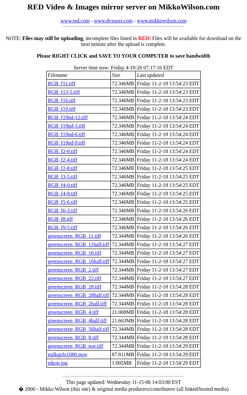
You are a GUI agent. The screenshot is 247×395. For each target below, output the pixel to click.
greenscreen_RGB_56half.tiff (78, 329)
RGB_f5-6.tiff (62, 202)
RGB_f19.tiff (61, 109)
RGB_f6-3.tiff (62, 210)
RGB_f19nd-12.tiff (68, 117)
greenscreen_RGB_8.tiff (73, 337)
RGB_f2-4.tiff (62, 159)
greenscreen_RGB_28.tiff (74, 286)
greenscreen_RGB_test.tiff (75, 346)
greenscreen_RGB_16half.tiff (78, 261)
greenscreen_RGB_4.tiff (73, 312)
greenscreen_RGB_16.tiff (74, 253)
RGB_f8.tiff (60, 219)
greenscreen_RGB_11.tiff (74, 236)
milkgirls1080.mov (67, 354)
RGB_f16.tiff (61, 100)
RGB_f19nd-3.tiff (66, 126)
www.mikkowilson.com (162, 20)
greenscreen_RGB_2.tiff (73, 270)
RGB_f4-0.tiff (62, 185)
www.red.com (75, 20)
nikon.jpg (58, 363)
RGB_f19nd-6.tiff (66, 134)
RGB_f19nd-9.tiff (66, 143)
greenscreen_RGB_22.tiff (74, 278)
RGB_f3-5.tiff (62, 176)
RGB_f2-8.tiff (62, 168)
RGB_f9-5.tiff (62, 227)
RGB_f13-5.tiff (64, 92)
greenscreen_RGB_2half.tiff (77, 303)
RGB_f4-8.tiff (62, 193)
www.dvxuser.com (113, 20)
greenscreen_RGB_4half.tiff (77, 320)
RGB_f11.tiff (61, 83)
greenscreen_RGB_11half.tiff (78, 244)
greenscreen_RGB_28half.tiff (78, 295)
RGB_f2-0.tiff (62, 151)
